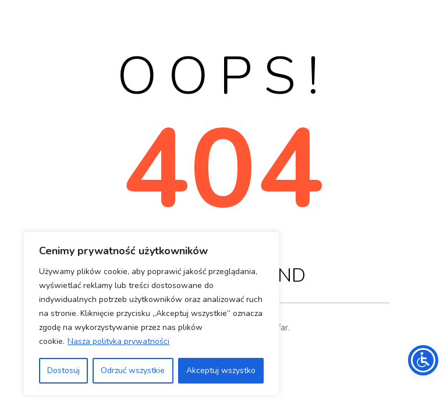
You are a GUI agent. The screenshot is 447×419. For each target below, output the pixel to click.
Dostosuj (63, 370)
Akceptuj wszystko (221, 370)
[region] (151, 314)
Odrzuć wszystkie (133, 370)
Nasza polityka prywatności (118, 341)
